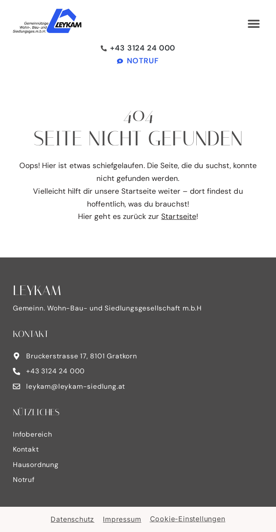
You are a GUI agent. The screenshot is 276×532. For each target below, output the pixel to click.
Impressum (122, 519)
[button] (253, 23)
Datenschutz (72, 519)
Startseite (178, 216)
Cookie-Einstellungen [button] (187, 518)
